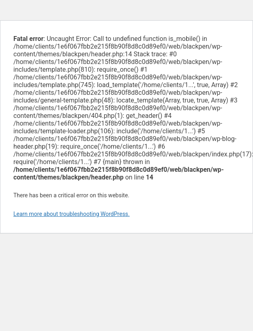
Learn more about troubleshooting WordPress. (71, 214)
